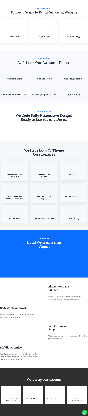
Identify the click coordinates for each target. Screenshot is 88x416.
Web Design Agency (73, 79)
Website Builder (14, 79)
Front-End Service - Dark (14, 95)
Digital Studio (73, 95)
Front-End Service (44, 79)
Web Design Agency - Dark (44, 95)
